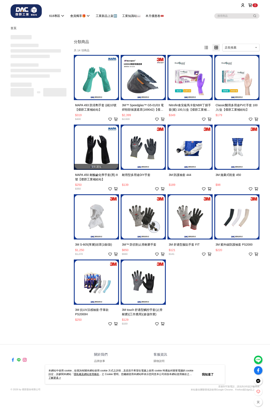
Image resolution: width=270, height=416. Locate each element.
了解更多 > (55, 377)
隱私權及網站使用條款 (86, 374)
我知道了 (208, 374)
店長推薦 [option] (230, 47)
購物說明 (159, 361)
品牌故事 (99, 361)
